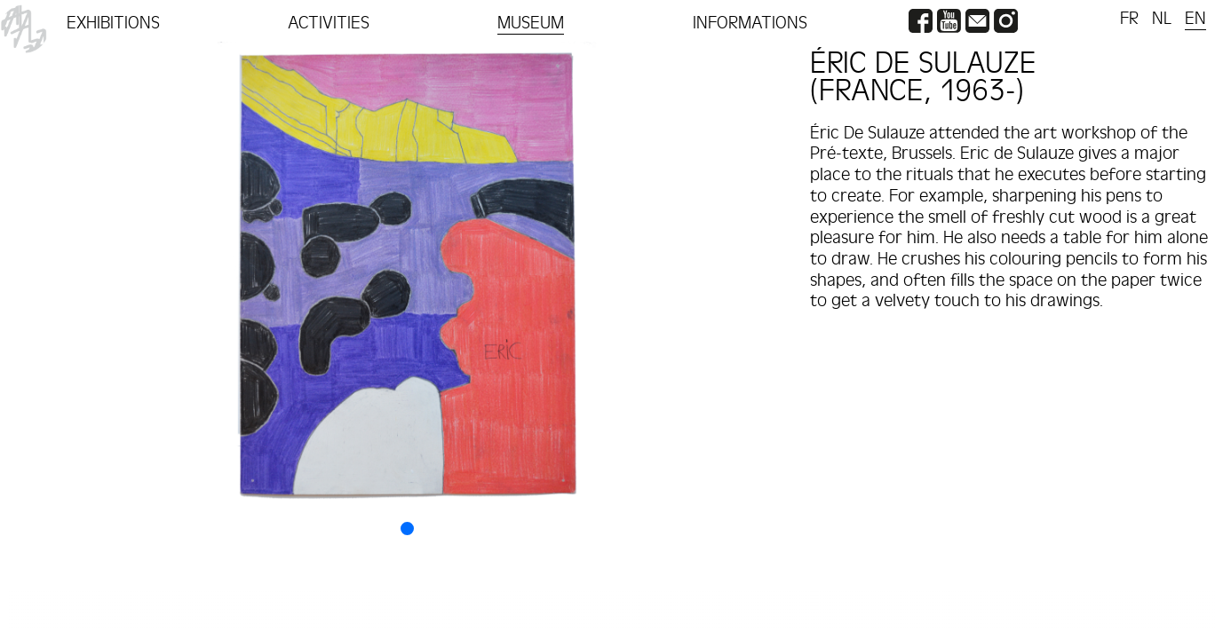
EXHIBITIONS (113, 23)
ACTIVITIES (328, 23)
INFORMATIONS (750, 23)
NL (1161, 18)
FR (1129, 18)
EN (1195, 18)
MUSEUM (530, 23)
